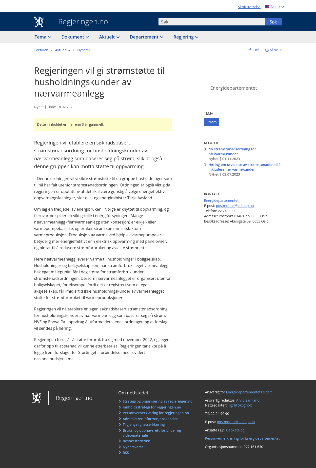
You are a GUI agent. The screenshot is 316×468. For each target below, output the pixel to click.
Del (256, 49)
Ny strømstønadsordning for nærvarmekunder (232, 151)
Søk (273, 22)
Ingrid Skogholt (240, 405)
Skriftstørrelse (249, 6)
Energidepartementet (233, 88)
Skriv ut (276, 49)
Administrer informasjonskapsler (150, 418)
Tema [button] (41, 37)
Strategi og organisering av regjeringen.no (158, 401)
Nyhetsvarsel (133, 447)
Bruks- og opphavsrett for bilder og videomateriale (152, 433)
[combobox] (211, 21)
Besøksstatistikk (136, 441)
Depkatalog (235, 430)
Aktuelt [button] (107, 37)
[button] (62, 50)
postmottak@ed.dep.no (235, 205)
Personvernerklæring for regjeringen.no (156, 412)
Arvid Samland (247, 400)
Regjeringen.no (79, 22)
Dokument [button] (73, 37)
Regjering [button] (184, 37)
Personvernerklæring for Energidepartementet (242, 438)
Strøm (211, 122)
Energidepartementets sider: (249, 392)
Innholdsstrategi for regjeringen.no (152, 407)
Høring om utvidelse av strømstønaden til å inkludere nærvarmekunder (245, 167)
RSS (126, 452)
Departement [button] (145, 37)
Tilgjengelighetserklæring (144, 424)
